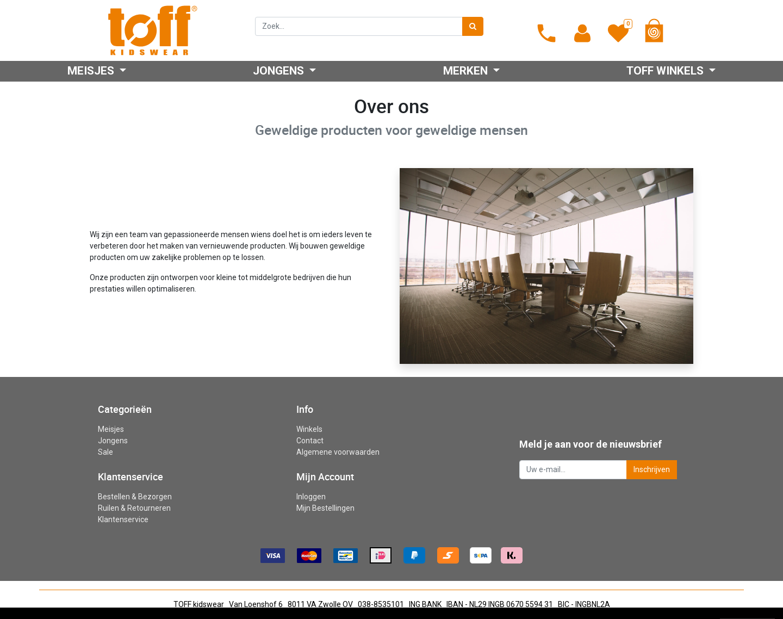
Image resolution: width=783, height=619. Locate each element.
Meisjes (111, 429)
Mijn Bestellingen (325, 508)
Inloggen (311, 496)
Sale (105, 452)
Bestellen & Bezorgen (135, 496)
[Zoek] (472, 26)
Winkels (309, 429)
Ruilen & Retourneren (134, 508)
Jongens (113, 440)
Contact (310, 440)
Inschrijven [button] (651, 469)
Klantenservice (123, 519)
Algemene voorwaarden (338, 452)
